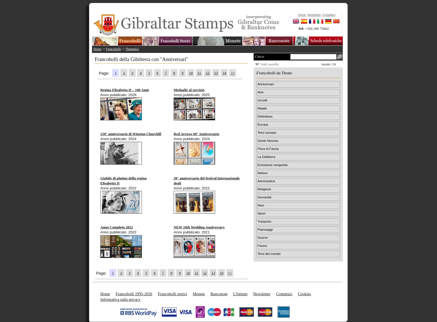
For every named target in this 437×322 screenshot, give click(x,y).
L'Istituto (240, 294)
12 (207, 73)
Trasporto (264, 221)
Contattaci (284, 294)
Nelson (263, 173)
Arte (260, 92)
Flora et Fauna (268, 148)
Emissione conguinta (273, 165)
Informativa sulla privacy (120, 299)
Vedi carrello (269, 64)
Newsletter (261, 294)
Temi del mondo (269, 253)
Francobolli (113, 49)
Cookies (304, 294)
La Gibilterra (266, 156)
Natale (262, 108)
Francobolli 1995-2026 (134, 294)
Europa (263, 124)
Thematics (132, 49)
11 (199, 73)
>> (233, 73)
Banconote (218, 294)
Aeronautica (266, 181)
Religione (264, 189)
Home (97, 49)
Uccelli (262, 100)
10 (191, 73)
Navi (261, 205)
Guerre (263, 237)
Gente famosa (268, 140)
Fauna (262, 245)
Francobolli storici (172, 294)
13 (216, 73)
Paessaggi (265, 229)
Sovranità (264, 197)
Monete (199, 294)
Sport (261, 213)
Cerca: (259, 56)
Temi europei (267, 132)
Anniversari (266, 84)
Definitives (265, 116)
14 (224, 73)
